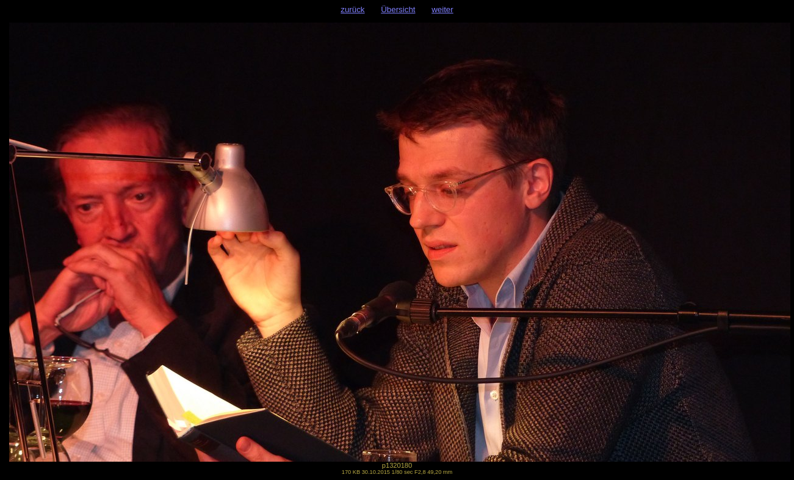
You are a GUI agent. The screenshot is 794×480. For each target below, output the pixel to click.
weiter (442, 9)
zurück (352, 9)
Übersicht (398, 9)
